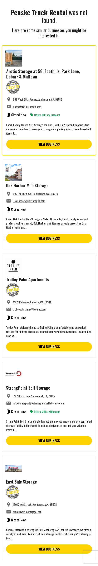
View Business (49, 144)
